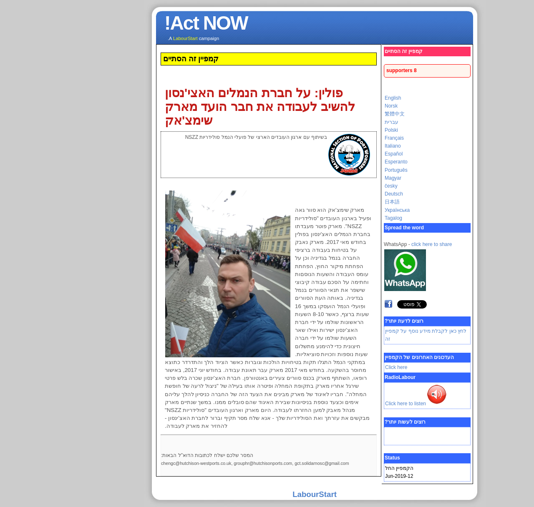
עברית (344, 122)
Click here (349, 367)
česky (343, 186)
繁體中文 (347, 114)
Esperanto (348, 162)
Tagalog (346, 218)
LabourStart (267, 494)
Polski (343, 130)
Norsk (343, 106)
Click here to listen (371, 404)
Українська (349, 210)
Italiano (345, 146)
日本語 (344, 202)
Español (346, 154)
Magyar (345, 178)
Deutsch (346, 194)
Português (348, 170)
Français (346, 138)
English (345, 98)
